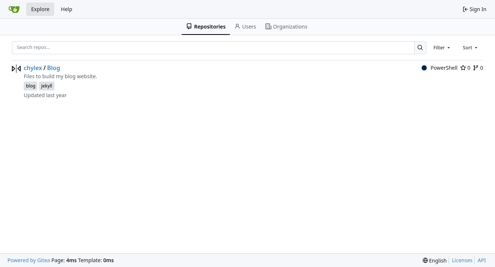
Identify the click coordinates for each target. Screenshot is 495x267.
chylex (33, 68)
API (482, 260)
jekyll (46, 86)
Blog (53, 68)
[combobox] (442, 47)
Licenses (462, 260)
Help (66, 9)
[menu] (435, 260)
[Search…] (420, 47)
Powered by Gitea (28, 260)
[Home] (14, 9)
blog (30, 86)
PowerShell (440, 67)
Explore (40, 9)
